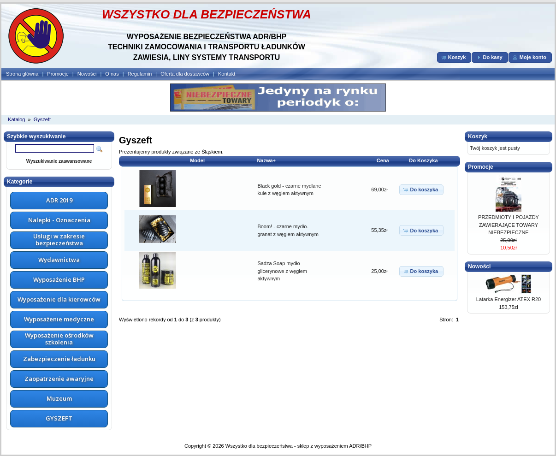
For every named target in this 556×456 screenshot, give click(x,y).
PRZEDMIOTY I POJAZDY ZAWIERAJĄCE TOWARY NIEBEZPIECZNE (508, 224)
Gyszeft (42, 119)
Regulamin (140, 74)
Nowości (87, 74)
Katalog (16, 119)
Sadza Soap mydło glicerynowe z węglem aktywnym (282, 271)
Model (197, 160)
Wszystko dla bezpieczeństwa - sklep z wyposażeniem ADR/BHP (298, 446)
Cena (383, 160)
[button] (454, 57)
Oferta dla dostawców (184, 74)
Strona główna (22, 74)
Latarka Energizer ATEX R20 (508, 299)
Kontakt (226, 74)
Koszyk (477, 136)
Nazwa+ (266, 160)
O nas (111, 74)
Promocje (57, 74)
